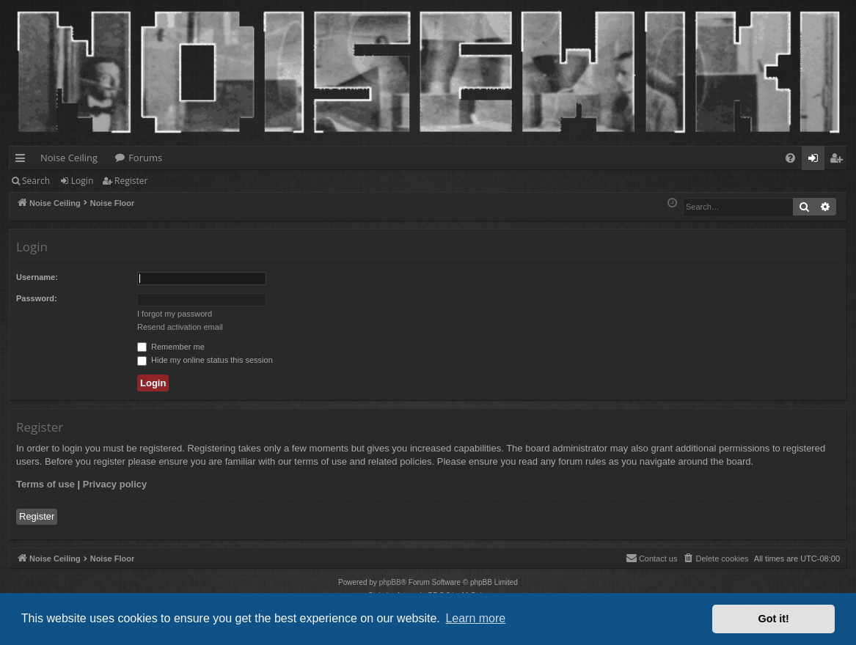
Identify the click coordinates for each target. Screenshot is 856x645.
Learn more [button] (475, 618)
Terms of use (45, 484)
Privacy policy (115, 484)
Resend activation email (180, 326)
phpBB (390, 582)
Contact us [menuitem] (652, 558)
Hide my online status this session (205, 359)
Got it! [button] (773, 618)
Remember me (171, 346)
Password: (36, 298)
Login (82, 180)
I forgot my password (174, 313)
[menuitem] (790, 158)
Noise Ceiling (69, 157)
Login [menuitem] (816, 160)
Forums (145, 157)
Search (36, 180)
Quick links (23, 160)
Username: (37, 277)
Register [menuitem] (839, 160)
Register (130, 180)
